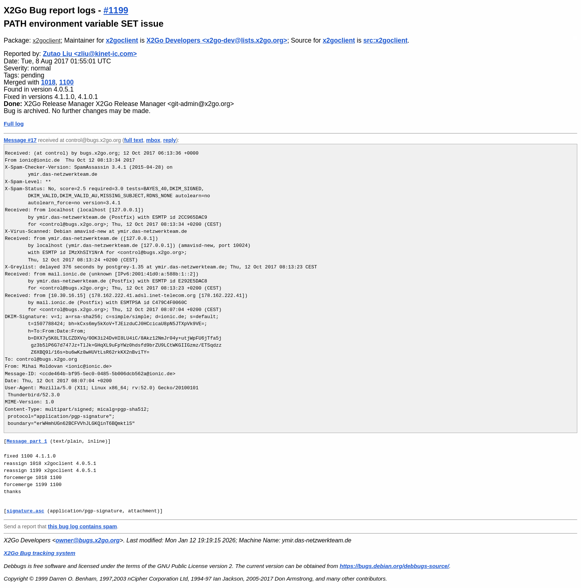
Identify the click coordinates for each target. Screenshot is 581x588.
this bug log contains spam (82, 526)
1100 (66, 82)
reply (169, 140)
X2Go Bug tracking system (39, 553)
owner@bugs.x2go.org (88, 540)
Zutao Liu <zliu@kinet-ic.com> (90, 53)
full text (133, 140)
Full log (14, 123)
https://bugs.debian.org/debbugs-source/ (394, 566)
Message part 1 (27, 441)
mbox (153, 140)
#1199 (115, 10)
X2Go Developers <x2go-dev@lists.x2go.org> (216, 40)
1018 (48, 82)
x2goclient (46, 40)
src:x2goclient (385, 40)
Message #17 (20, 140)
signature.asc (25, 511)
